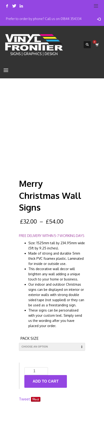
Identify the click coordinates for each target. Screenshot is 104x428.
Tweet (24, 399)
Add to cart (46, 381)
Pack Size (30, 338)
